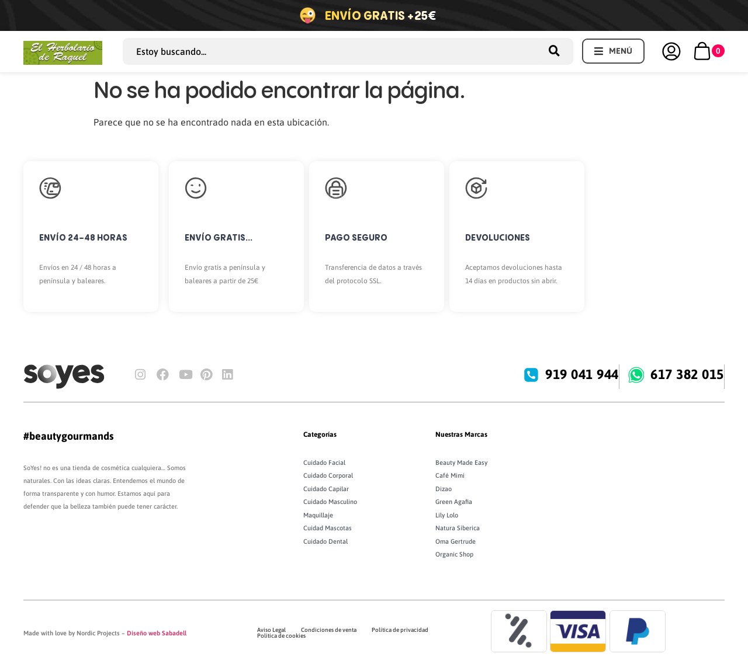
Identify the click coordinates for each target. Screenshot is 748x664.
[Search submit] (558, 51)
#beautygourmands (68, 436)
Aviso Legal (271, 630)
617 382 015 (688, 374)
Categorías (320, 434)
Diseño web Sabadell (156, 633)
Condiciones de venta (328, 630)
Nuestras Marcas (461, 434)
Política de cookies (281, 635)
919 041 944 (582, 374)
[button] (613, 51)
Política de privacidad (400, 630)
